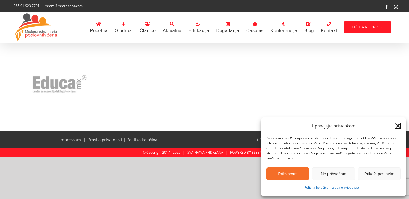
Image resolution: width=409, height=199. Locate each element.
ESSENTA (259, 152)
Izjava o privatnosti (345, 187)
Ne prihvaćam (334, 173)
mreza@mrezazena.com (64, 5)
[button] (398, 126)
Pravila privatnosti (105, 139)
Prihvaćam (288, 173)
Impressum (70, 139)
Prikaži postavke (379, 173)
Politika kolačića (316, 187)
